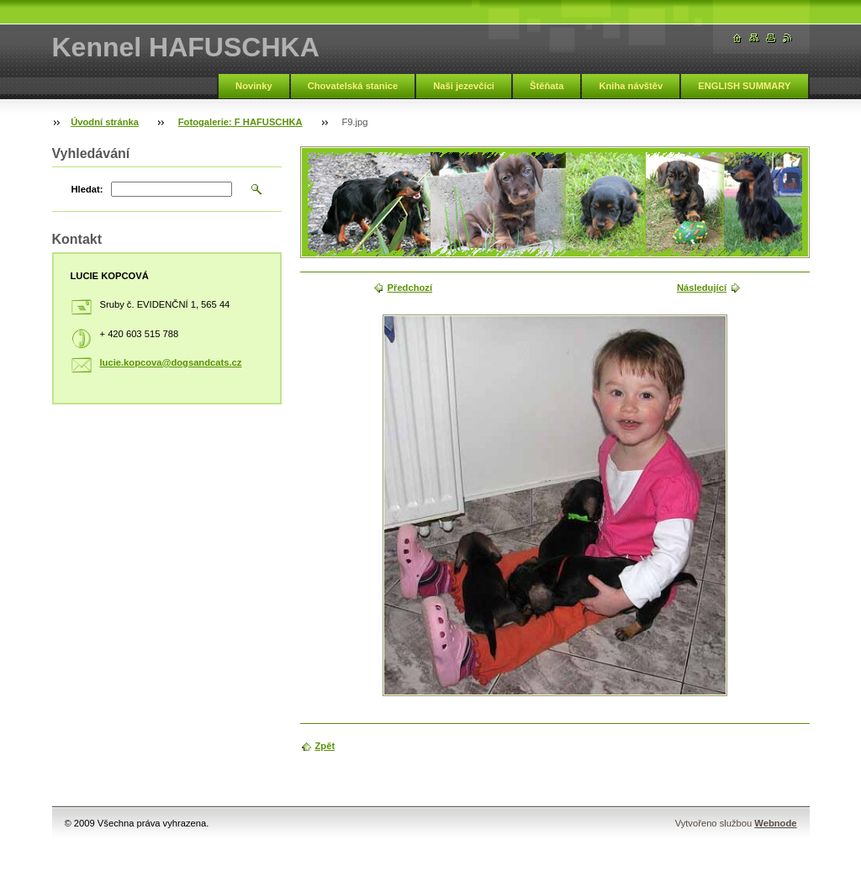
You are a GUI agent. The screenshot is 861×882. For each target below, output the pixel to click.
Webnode (775, 823)
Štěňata (546, 86)
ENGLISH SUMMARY (744, 86)
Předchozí (410, 288)
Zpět (325, 746)
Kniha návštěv (631, 86)
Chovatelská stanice (353, 86)
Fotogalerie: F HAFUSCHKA (240, 122)
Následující (701, 288)
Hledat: (87, 189)
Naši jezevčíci (463, 86)
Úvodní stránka (105, 122)
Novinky (253, 86)
